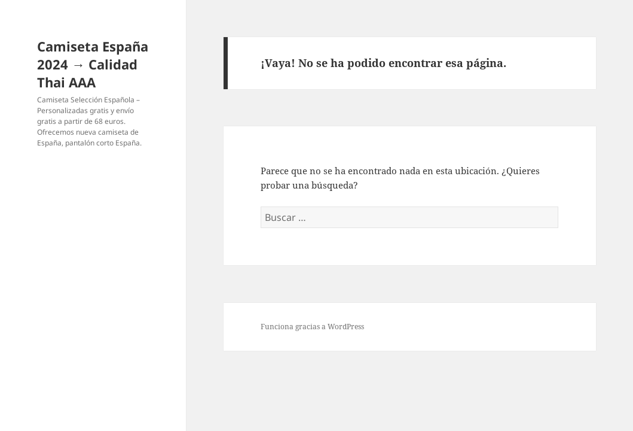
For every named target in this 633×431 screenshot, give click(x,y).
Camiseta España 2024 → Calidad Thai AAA (92, 64)
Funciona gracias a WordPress (312, 326)
